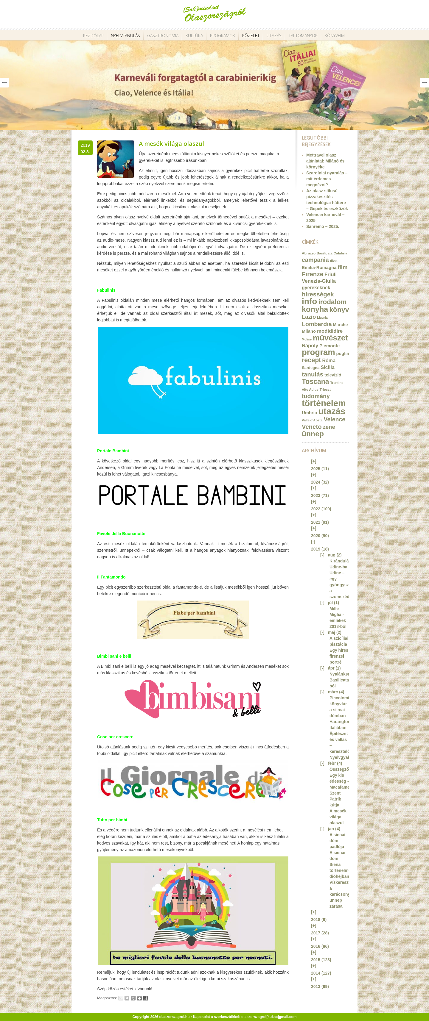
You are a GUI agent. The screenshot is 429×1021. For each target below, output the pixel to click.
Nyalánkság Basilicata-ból (341, 680)
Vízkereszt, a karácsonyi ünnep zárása (340, 894)
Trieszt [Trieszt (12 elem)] (325, 389)
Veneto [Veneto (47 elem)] (312, 426)
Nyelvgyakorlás (344, 757)
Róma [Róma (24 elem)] (328, 360)
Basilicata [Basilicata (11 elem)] (324, 253)
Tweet (127, 998)
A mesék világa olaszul (171, 144)
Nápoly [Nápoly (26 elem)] (310, 345)
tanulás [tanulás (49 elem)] (312, 374)
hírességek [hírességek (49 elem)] (318, 294)
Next (424, 82)
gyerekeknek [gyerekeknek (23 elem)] (316, 287)
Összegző (339, 769)
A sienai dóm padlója (337, 840)
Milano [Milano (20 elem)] (309, 331)
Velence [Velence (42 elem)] (334, 419)
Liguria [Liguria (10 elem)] (322, 317)
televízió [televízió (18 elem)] (332, 375)
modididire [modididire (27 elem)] (330, 331)
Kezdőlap (93, 35)
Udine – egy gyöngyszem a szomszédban (343, 584)
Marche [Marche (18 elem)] (340, 324)
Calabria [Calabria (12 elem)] (340, 253)
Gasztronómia (162, 35)
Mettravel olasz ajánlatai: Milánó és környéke (325, 161)
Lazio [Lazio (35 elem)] (309, 317)
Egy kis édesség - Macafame (339, 781)
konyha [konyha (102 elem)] (315, 309)
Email (120, 998)
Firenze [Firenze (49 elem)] (312, 274)
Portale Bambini (113, 450)
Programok (222, 35)
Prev (4, 82)
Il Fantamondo (111, 577)
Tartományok (303, 35)
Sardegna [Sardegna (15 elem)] (311, 367)
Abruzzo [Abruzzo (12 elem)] (308, 253)
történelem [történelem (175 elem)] (324, 403)
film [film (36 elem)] (342, 267)
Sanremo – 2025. (322, 226)
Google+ (139, 998)
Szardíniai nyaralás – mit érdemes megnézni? (327, 179)
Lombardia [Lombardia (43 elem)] (317, 324)
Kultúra (194, 35)
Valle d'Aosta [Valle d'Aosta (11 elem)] (312, 420)
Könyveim (335, 35)
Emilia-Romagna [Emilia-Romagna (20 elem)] (319, 267)
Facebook (145, 998)
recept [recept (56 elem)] (311, 360)
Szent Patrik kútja (335, 799)
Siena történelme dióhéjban (340, 870)
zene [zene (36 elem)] (329, 427)
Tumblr (133, 998)
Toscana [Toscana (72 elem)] (315, 381)
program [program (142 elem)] (318, 352)
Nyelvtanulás (125, 35)
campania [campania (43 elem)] (315, 260)
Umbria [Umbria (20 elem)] (309, 412)
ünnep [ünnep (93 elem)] (313, 434)
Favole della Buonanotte (121, 533)
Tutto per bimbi (112, 819)
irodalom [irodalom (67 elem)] (332, 302)
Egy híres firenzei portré (338, 656)
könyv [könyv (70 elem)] (339, 309)
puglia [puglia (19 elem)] (342, 353)
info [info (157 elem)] (309, 301)
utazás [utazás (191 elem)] (331, 411)
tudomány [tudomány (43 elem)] (316, 396)
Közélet (250, 35)
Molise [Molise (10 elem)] (307, 339)
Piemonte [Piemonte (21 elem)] (329, 345)
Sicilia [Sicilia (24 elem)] (327, 367)
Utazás (274, 35)
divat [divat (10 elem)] (334, 260)
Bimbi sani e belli (114, 656)
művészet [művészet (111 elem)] (330, 338)
